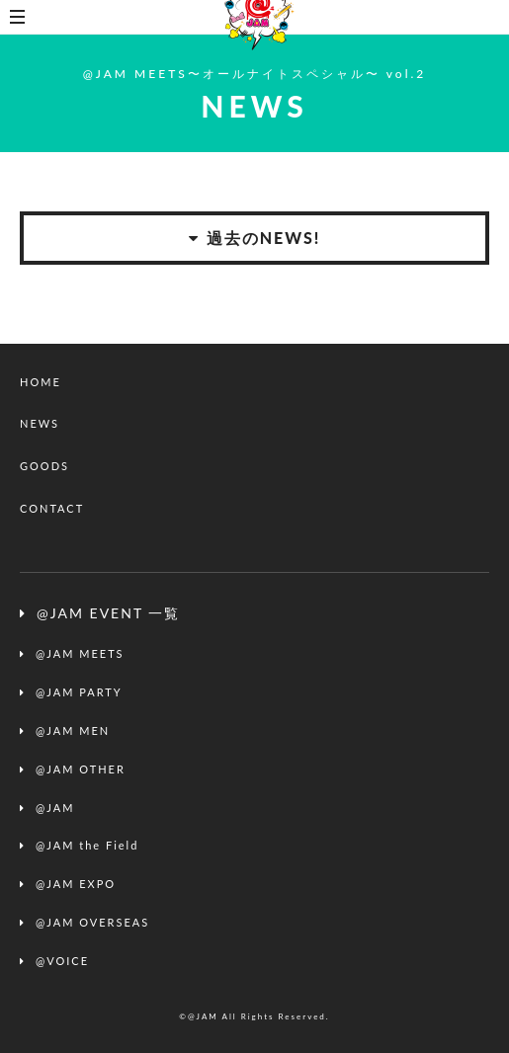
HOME (40, 381)
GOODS (44, 465)
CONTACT (52, 508)
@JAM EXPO (76, 883)
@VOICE (62, 960)
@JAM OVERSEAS (92, 922)
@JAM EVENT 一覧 (108, 613)
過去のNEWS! (255, 237)
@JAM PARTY (79, 692)
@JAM (55, 807)
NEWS (39, 423)
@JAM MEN (73, 730)
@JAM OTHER (81, 769)
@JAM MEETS (80, 653)
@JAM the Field (87, 845)
